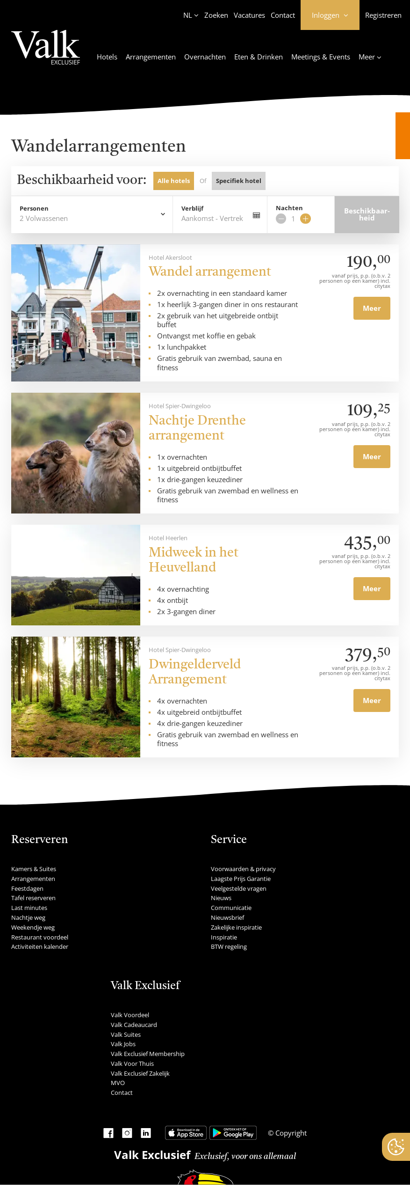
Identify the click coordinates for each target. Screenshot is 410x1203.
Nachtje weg (28, 917)
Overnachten (205, 56)
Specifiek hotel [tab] (238, 180)
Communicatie (231, 907)
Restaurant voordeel (39, 937)
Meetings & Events (320, 56)
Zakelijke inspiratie (236, 927)
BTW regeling (229, 946)
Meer (372, 308)
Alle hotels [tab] (174, 180)
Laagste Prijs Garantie (241, 878)
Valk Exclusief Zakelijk (140, 1073)
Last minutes (29, 907)
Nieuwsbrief (227, 917)
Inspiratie (224, 937)
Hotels (107, 56)
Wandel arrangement (210, 272)
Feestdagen (27, 888)
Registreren (383, 15)
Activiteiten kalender (39, 946)
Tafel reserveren (33, 898)
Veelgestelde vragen (238, 888)
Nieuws (221, 898)
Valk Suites (126, 1034)
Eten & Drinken (258, 56)
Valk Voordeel (130, 1015)
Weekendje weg (33, 927)
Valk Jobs (123, 1044)
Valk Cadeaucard (134, 1024)
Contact (283, 15)
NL (187, 15)
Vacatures (249, 15)
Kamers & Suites (33, 869)
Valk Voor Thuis (132, 1063)
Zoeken (216, 15)
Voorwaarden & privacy (243, 869)
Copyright (290, 1132)
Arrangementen (151, 56)
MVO (118, 1082)
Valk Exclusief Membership (148, 1053)
